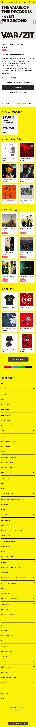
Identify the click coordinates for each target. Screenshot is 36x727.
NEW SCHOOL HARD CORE (9, 599)
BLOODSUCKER (6, 404)
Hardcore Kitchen (7, 641)
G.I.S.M (3, 682)
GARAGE (4, 551)
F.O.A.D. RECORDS (7, 462)
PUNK (3, 509)
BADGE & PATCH (6, 693)
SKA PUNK (4, 572)
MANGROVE (5, 488)
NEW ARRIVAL (5, 415)
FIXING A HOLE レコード (8, 677)
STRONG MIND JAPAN (8, 541)
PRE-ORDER (5, 410)
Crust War (4, 646)
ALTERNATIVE (5, 520)
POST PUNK (5, 504)
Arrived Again (5, 420)
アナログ (3, 389)
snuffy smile (5, 620)
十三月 (3, 436)
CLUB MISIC (5, 604)
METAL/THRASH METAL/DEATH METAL (13, 578)
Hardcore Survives (7, 614)
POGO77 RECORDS (7, 635)
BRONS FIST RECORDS (8, 457)
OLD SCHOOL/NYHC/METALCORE (11, 530)
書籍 (2, 399)
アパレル (3, 394)
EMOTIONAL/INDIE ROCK (9, 583)
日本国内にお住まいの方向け (18, 92)
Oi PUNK (4, 515)
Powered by (18, 710)
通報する (32, 97)
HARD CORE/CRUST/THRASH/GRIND (12, 499)
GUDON (3, 483)
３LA (2, 431)
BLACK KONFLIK (6, 546)
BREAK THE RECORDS (8, 425)
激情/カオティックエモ (7, 667)
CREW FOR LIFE (6, 536)
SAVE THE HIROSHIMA (8, 467)
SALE (3, 688)
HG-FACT (4, 625)
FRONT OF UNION (7, 557)
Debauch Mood (6, 651)
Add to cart (18, 87)
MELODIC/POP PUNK (7, 562)
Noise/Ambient (6, 609)
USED (3, 698)
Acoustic (4, 661)
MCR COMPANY (6, 446)
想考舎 (3, 452)
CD (2, 383)
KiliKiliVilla (4, 630)
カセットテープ (5, 478)
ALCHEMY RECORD (7, 494)
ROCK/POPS (5, 525)
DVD (2, 473)
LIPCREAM (4, 672)
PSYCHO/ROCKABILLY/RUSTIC (11, 567)
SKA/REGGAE (5, 593)
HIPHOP (3, 588)
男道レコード (5, 656)
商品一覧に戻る (18, 359)
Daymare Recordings (8, 441)
